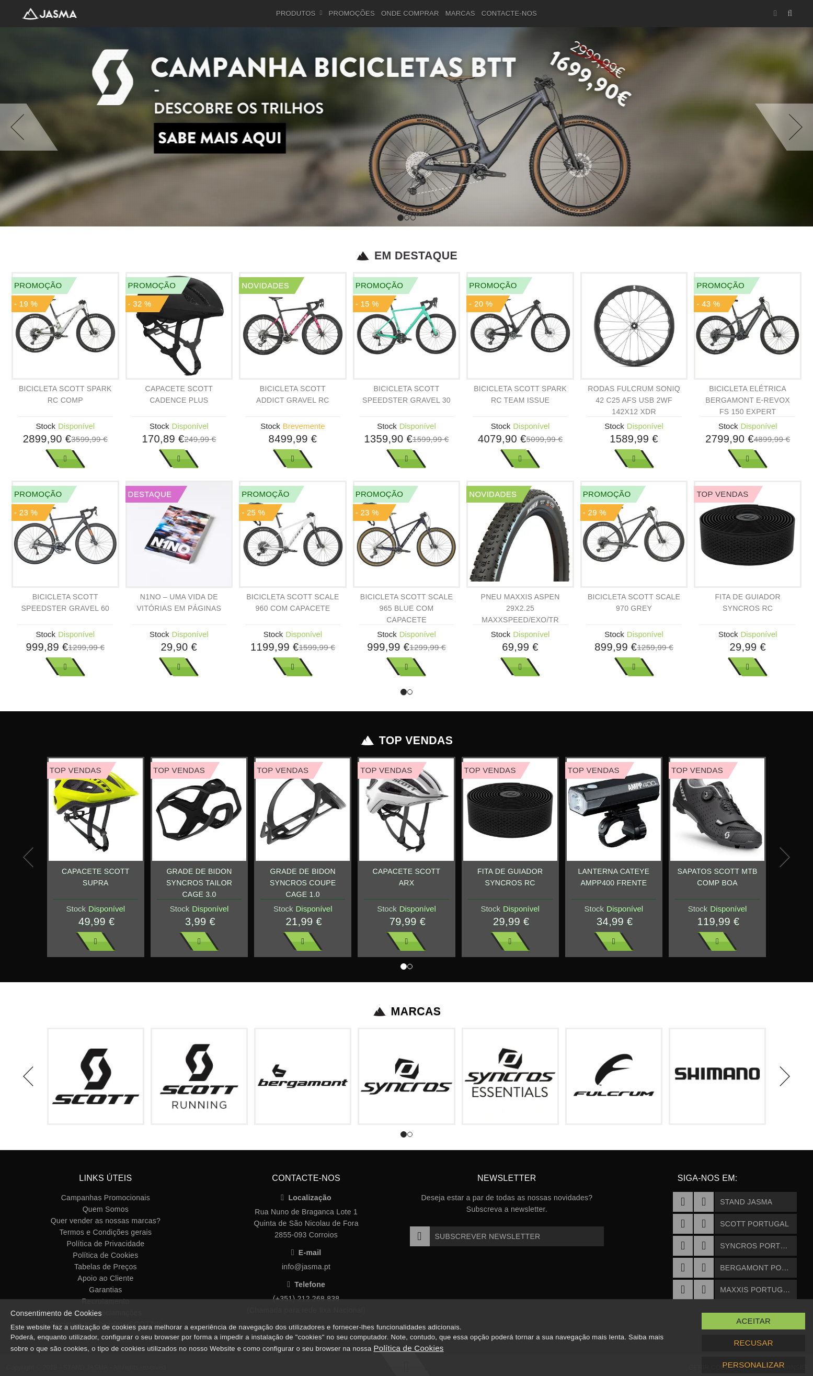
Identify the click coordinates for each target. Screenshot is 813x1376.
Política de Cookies (105, 1255)
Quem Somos (106, 1209)
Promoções (352, 13)
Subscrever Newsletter (475, 1236)
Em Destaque (406, 256)
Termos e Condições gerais (106, 1232)
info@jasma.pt (306, 1267)
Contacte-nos (509, 13)
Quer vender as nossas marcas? (106, 1220)
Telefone (306, 1284)
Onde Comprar (410, 13)
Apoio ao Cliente (105, 1278)
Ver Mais (65, 458)
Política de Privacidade (105, 1243)
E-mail (306, 1252)
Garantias (105, 1290)
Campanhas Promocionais (105, 1197)
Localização (306, 1197)
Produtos (299, 13)
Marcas (460, 13)
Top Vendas (406, 740)
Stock (46, 426)
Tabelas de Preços (105, 1267)
